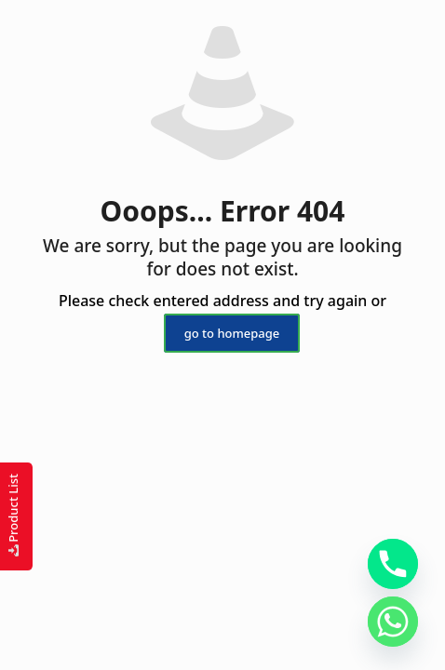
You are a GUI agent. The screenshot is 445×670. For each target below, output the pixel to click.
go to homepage (232, 333)
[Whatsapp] (393, 621)
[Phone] (393, 564)
